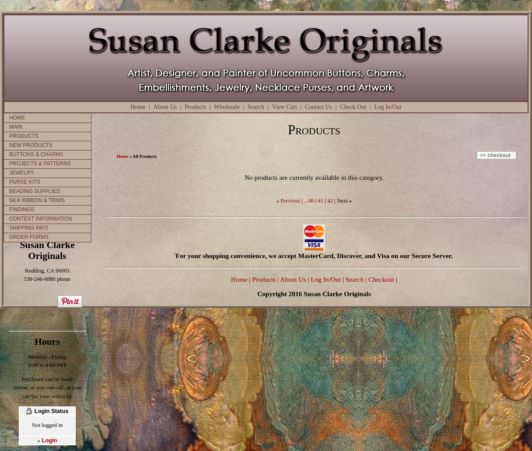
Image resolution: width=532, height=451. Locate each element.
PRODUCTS (23, 136)
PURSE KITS (24, 182)
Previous (290, 201)
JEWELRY (21, 173)
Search (256, 107)
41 (320, 201)
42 (330, 201)
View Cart (284, 107)
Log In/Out (388, 107)
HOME (17, 118)
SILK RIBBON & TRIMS (37, 200)
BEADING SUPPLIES (34, 191)
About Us (165, 107)
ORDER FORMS (29, 237)
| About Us (292, 279)
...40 (309, 201)
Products (195, 107)
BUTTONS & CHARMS (36, 154)
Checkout (381, 279)
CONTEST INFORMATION (40, 219)
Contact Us (318, 107)
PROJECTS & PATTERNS (40, 164)
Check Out (353, 107)
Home (137, 107)
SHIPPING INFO (28, 228)
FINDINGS (21, 209)
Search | (355, 279)
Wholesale (227, 107)
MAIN (15, 127)
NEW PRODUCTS (30, 145)
